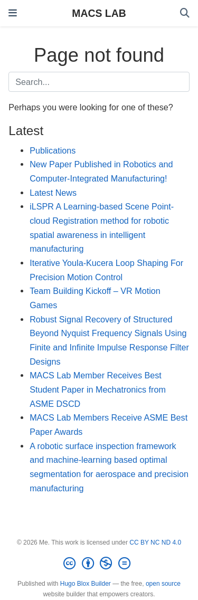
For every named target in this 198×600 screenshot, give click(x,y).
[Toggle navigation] (12, 13)
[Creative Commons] (98, 563)
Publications (53, 150)
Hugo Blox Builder (85, 583)
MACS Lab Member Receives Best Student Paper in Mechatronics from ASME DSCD (98, 389)
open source (163, 583)
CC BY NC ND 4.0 (155, 542)
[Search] (185, 13)
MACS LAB (99, 13)
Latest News (53, 192)
